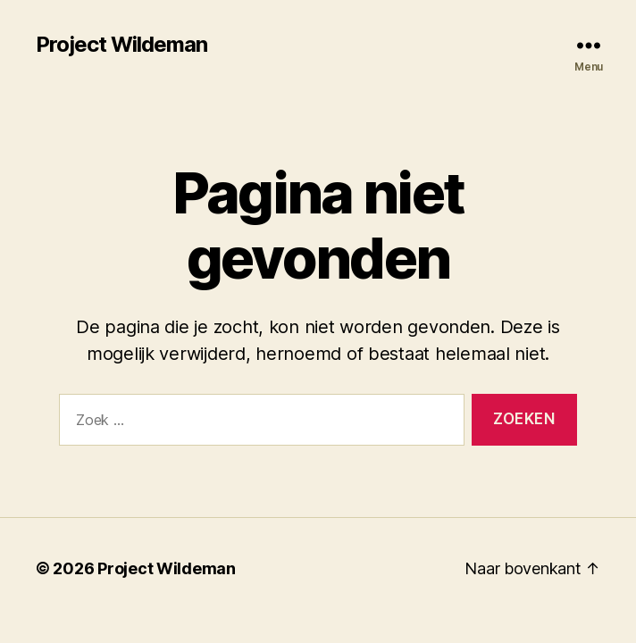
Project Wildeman (121, 44)
